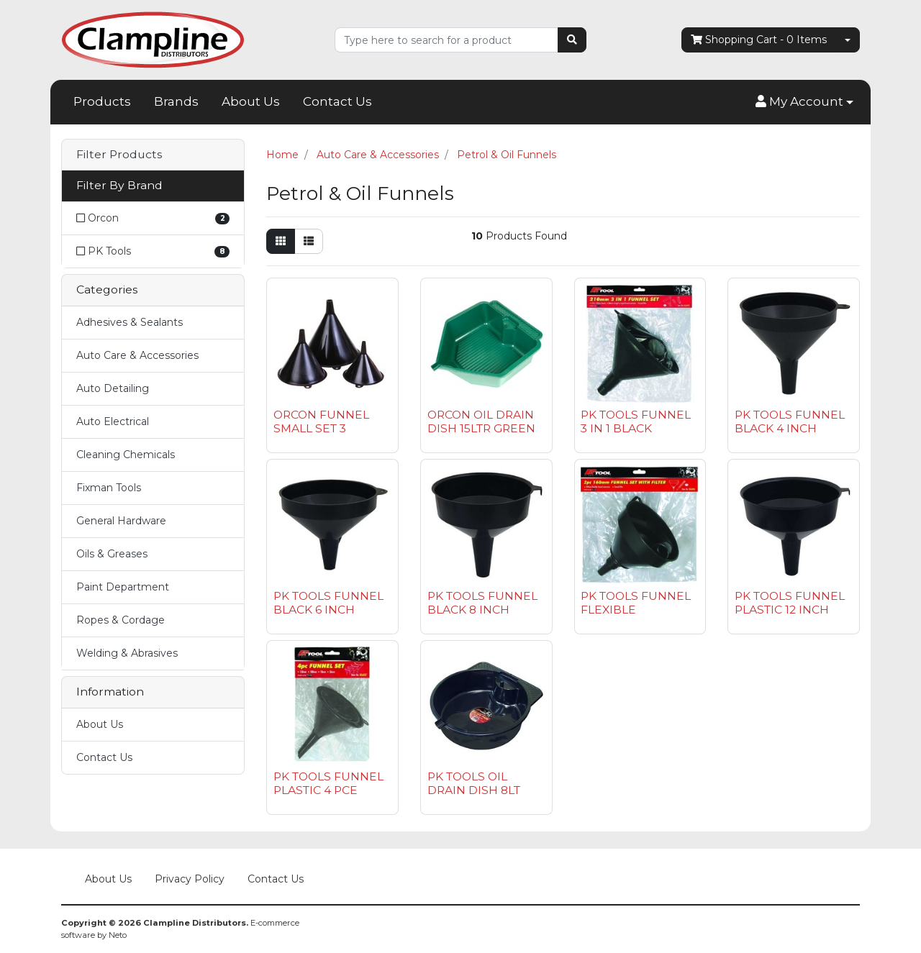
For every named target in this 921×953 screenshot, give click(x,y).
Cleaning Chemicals (125, 454)
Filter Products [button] (119, 154)
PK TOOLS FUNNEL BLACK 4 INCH (790, 421)
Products (102, 101)
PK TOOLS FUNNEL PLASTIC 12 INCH (790, 602)
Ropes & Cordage (120, 620)
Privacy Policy (189, 878)
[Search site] (572, 40)
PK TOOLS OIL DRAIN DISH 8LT (473, 783)
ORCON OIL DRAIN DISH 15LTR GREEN (481, 421)
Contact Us (337, 101)
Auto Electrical (112, 421)
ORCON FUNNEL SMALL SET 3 (321, 421)
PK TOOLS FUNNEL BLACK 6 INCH (328, 602)
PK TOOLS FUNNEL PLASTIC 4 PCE (328, 783)
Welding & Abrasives (127, 653)
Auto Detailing (112, 388)
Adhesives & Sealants (129, 322)
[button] (804, 102)
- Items (759, 39)
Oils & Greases (112, 553)
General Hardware (121, 520)
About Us (251, 101)
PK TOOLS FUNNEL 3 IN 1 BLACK (636, 421)
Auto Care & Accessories (137, 355)
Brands (176, 101)
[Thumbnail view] (280, 241)
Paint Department (122, 586)
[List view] (308, 241)
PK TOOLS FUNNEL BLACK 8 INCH (482, 602)
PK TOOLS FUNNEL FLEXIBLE (636, 602)
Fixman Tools (108, 487)
